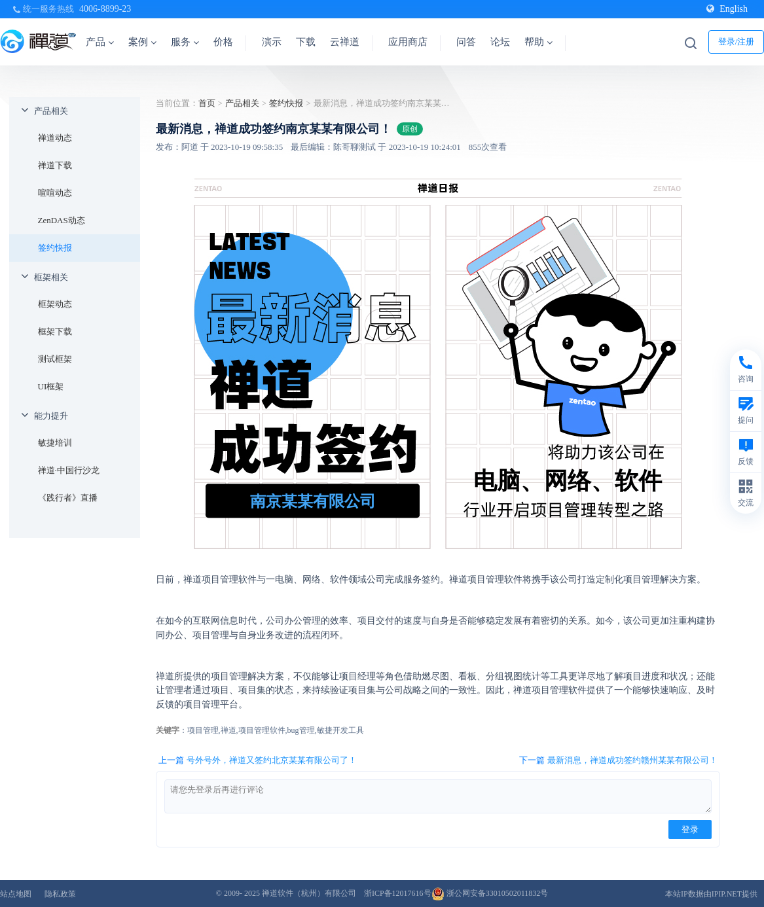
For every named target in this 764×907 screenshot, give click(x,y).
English (727, 9)
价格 (223, 42)
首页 (206, 103)
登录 (690, 829)
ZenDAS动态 (61, 220)
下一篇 (618, 760)
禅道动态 (55, 138)
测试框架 (55, 359)
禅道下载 (55, 165)
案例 (142, 42)
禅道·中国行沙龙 (69, 470)
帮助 (538, 42)
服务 (185, 42)
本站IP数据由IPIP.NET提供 (711, 893)
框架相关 (51, 277)
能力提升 (51, 416)
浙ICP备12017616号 (397, 893)
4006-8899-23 (105, 9)
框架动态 (55, 304)
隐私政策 (60, 893)
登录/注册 (736, 41)
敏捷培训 (55, 443)
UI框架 (51, 386)
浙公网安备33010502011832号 (490, 893)
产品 (100, 42)
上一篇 (257, 760)
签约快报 (55, 248)
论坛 (500, 42)
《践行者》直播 (68, 498)
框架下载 (55, 331)
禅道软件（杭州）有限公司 (309, 893)
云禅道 (344, 42)
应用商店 (407, 42)
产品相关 (51, 111)
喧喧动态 (55, 193)
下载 (306, 42)
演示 (272, 42)
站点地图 (15, 893)
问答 (466, 42)
